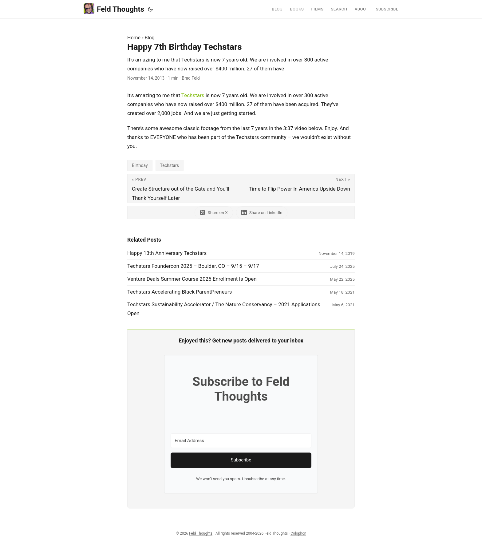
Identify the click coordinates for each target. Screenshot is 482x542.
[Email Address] (241, 440)
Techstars (192, 95)
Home (133, 38)
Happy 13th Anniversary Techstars (167, 253)
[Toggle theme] (150, 9)
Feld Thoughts (114, 8)
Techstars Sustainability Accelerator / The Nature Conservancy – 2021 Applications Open (223, 308)
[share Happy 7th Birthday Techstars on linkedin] (262, 212)
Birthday (140, 165)
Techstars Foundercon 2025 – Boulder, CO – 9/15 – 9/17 (193, 266)
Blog (150, 38)
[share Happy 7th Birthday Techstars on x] (214, 212)
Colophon (298, 533)
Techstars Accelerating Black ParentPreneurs (179, 292)
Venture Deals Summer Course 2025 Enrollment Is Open (192, 279)
